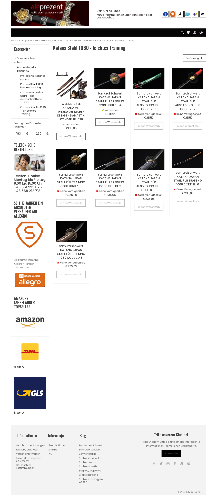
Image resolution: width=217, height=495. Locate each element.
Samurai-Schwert (89, 448)
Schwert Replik (87, 452)
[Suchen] (182, 32)
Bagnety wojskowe (90, 469)
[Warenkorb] (188, 32)
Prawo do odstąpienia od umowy (29, 458)
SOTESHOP (196, 490)
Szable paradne (88, 473)
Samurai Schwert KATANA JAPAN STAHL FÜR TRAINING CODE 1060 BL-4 (110, 100)
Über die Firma (56, 444)
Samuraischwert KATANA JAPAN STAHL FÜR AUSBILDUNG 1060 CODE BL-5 (148, 101)
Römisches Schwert (90, 444)
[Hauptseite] (50, 13)
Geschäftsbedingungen (30, 444)
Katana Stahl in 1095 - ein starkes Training (33, 111)
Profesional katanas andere (32, 77)
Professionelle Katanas (26, 69)
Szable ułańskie (88, 465)
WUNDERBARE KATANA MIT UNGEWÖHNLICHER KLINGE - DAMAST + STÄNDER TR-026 (71, 112)
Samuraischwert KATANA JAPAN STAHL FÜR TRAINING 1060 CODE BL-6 (188, 179)
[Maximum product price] (38, 133)
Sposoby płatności (27, 448)
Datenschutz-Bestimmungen (25, 465)
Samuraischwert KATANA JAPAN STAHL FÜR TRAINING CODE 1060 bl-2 (110, 180)
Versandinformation (28, 452)
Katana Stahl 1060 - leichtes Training (32, 85)
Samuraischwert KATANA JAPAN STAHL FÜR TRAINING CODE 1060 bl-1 (71, 180)
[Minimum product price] (18, 133)
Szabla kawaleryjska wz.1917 (91, 479)
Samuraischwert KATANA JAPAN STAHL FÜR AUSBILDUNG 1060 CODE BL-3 (148, 182)
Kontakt (52, 448)
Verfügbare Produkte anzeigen (26, 124)
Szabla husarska (88, 461)
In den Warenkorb (71, 136)
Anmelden (171, 453)
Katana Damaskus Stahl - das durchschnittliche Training (31, 97)
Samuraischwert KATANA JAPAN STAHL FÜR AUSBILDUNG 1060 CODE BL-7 (187, 101)
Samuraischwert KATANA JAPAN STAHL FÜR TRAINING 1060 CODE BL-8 (71, 252)
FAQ (50, 452)
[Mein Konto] (195, 32)
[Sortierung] (194, 58)
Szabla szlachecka (90, 456)
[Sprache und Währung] (201, 32)
